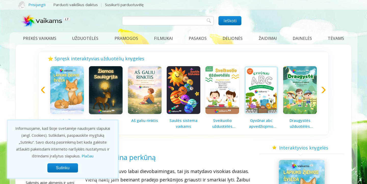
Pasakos (198, 38)
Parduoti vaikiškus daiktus (75, 4)
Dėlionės (232, 38)
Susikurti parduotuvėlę (124, 4)
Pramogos (126, 38)
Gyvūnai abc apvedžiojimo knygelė (261, 123)
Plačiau (88, 155)
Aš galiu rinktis (144, 120)
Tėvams (336, 38)
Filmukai (163, 38)
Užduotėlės (85, 38)
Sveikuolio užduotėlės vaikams (222, 123)
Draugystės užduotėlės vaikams (300, 123)
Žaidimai (268, 38)
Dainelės (302, 38)
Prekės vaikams (39, 38)
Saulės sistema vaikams (183, 123)
